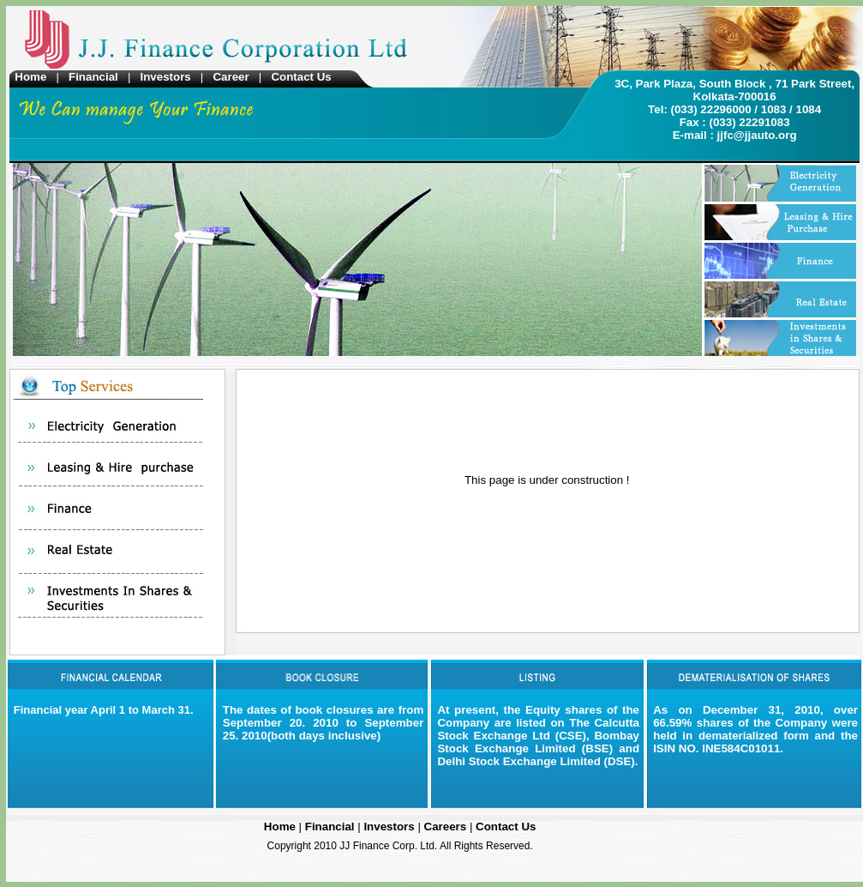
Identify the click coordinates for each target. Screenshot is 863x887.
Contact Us (301, 76)
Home (33, 76)
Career (231, 76)
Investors (167, 76)
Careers (447, 826)
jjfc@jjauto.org (757, 135)
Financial (94, 76)
